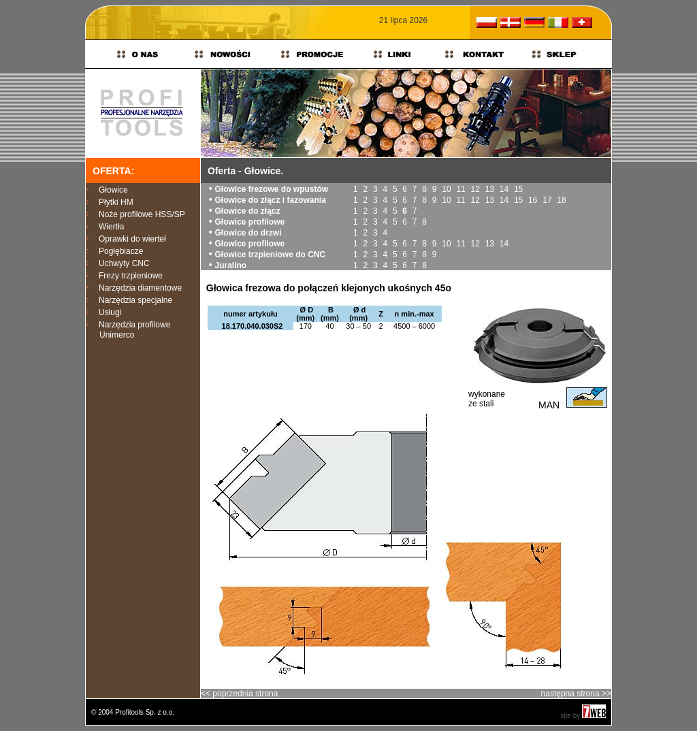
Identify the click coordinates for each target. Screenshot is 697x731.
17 (546, 200)
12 (475, 189)
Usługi (110, 312)
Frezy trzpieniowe (131, 275)
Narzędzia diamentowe (140, 288)
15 (518, 189)
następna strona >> (576, 693)
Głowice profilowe (249, 222)
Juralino (230, 265)
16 (532, 200)
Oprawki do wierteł (132, 239)
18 (561, 200)
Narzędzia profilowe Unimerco (128, 330)
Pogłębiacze (121, 251)
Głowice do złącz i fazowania (269, 200)
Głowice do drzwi (247, 233)
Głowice (113, 190)
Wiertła (111, 226)
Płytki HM (116, 202)
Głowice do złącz (247, 211)
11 (460, 189)
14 (504, 189)
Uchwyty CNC (124, 263)
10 (446, 189)
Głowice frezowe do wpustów (271, 189)
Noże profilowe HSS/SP (142, 214)
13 (489, 189)
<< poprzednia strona (239, 693)
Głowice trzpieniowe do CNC (269, 254)
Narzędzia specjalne (135, 300)
